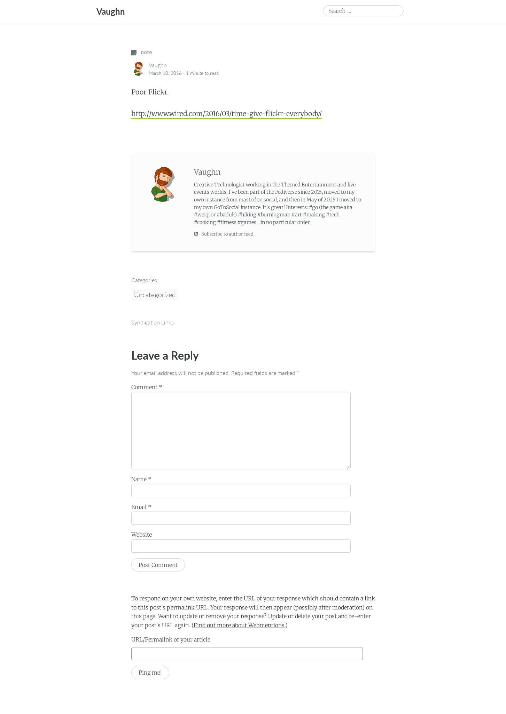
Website (141, 534)
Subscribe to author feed (224, 233)
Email (141, 507)
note (141, 51)
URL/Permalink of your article (170, 639)
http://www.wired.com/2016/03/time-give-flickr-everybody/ (226, 113)
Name (141, 479)
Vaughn (110, 11)
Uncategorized (155, 295)
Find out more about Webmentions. (239, 625)
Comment (146, 387)
